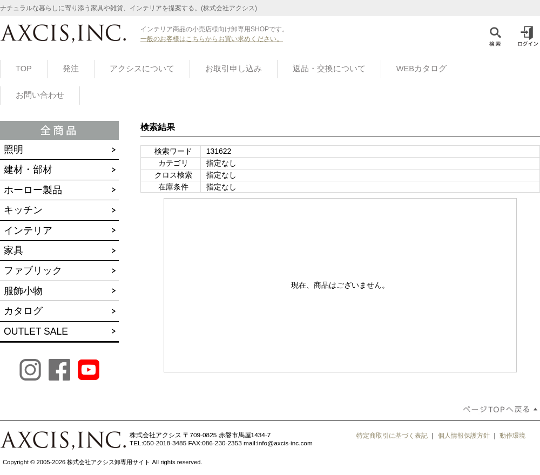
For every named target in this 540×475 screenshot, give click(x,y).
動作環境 (512, 435)
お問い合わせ (40, 95)
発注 (71, 68)
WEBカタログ (421, 68)
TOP (24, 68)
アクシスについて (142, 68)
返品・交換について (329, 68)
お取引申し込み (233, 68)
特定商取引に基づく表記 (392, 435)
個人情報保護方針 (464, 435)
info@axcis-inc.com (285, 443)
